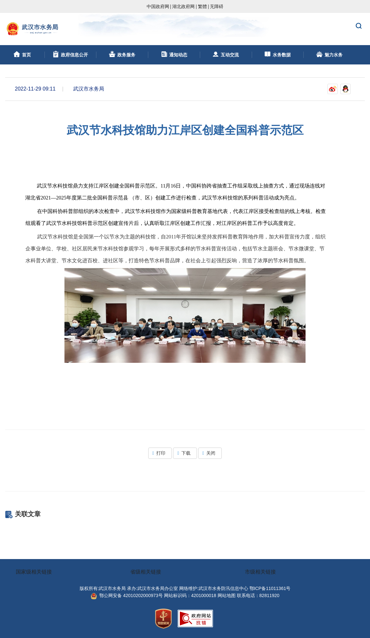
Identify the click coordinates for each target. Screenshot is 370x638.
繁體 (202, 6)
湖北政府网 (183, 6)
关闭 (210, 453)
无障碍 (216, 6)
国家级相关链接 (34, 572)
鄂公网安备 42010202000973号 (127, 595)
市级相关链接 (260, 572)
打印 (160, 453)
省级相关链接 (145, 572)
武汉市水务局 (185, 29)
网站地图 (227, 595)
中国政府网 (158, 6)
